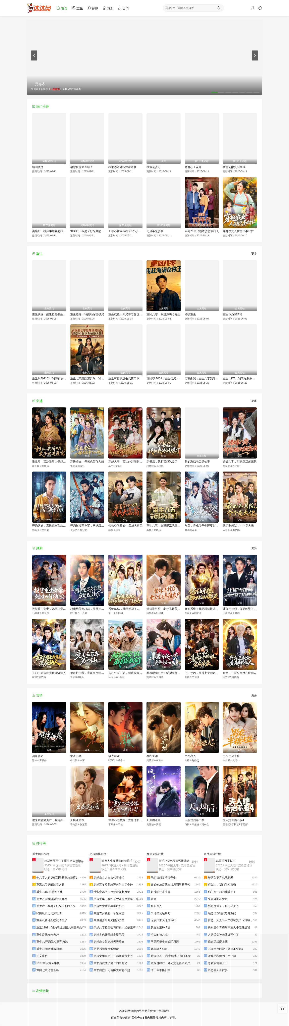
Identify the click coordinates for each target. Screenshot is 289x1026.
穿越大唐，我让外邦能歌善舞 (125, 461)
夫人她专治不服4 (233, 820)
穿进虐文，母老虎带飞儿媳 (87, 461)
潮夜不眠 (75, 756)
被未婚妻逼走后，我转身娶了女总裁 (49, 820)
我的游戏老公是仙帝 (197, 461)
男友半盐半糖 (231, 756)
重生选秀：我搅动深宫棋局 (87, 314)
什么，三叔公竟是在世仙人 (239, 672)
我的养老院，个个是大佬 (238, 525)
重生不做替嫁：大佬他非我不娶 (125, 820)
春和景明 (152, 756)
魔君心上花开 (193, 167)
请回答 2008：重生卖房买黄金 (164, 378)
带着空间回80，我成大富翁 (125, 525)
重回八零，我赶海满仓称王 (163, 314)
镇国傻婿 (37, 167)
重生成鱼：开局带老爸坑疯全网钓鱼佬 (125, 314)
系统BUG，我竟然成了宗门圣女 (125, 608)
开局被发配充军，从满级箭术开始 (87, 525)
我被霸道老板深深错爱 (122, 167)
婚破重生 (190, 314)
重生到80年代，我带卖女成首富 (49, 378)
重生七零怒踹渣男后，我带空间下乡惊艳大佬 (87, 378)
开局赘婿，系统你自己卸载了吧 (49, 525)
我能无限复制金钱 (234, 167)
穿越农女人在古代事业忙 (238, 231)
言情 (123, 8)
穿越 (92, 8)
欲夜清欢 (114, 756)
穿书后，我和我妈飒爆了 (162, 461)
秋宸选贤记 (154, 167)
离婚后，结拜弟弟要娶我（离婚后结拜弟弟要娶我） (49, 231)
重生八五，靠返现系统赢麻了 (164, 525)
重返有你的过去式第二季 (123, 378)
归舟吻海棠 (154, 820)
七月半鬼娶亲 (155, 231)
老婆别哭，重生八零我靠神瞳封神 (202, 378)
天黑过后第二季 (194, 820)
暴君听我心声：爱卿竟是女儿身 (164, 672)
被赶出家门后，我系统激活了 (125, 672)
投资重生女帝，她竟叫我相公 (49, 608)
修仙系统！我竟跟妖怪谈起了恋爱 (202, 608)
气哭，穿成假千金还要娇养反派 (202, 525)
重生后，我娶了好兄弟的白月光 (87, 231)
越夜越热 (37, 756)
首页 (61, 8)
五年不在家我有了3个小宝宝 (125, 231)
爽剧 (107, 8)
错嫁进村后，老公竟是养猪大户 (164, 608)
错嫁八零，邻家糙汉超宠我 (239, 461)
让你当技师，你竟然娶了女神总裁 (240, 608)
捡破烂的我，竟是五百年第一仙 (87, 672)
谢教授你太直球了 (81, 167)
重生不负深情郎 (232, 314)
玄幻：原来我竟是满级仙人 (49, 672)
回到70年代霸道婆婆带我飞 (202, 231)
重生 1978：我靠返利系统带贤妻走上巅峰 (240, 378)
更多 (254, 253)
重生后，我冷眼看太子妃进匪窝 (49, 461)
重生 (77, 8)
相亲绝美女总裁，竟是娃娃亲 (87, 608)
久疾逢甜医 (77, 820)
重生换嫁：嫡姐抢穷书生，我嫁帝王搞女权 (49, 314)
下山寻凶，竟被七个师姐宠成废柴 (202, 672)
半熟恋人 (190, 756)
